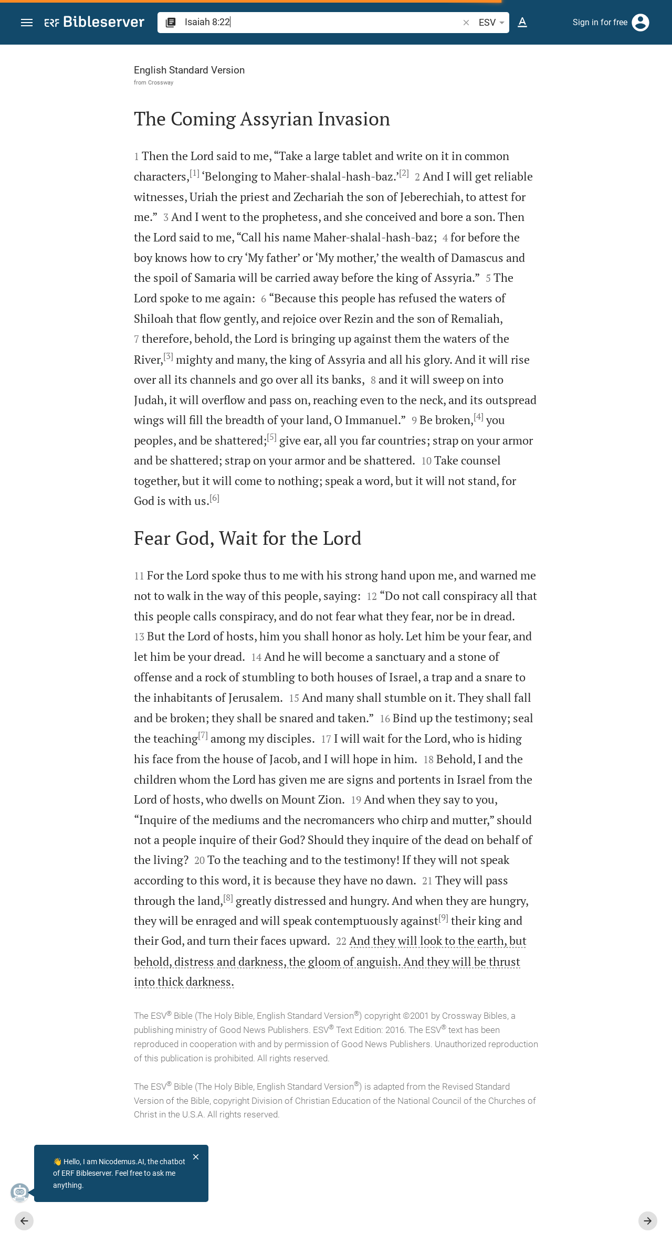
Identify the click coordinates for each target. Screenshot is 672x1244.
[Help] (655, 86)
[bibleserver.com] (94, 23)
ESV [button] (493, 22)
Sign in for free (600, 22)
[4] (117, 476)
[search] (322, 21)
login (506, 185)
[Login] (640, 22)
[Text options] (522, 22)
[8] (375, 976)
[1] (153, 172)
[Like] (465, 86)
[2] (362, 172)
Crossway (71, 82)
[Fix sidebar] (442, 54)
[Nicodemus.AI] (24, 1192)
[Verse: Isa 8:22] (524, 64)
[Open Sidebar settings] (638, 86)
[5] (284, 476)
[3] (337, 375)
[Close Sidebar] (442, 654)
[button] (27, 23)
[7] (230, 794)
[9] (307, 1016)
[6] (379, 537)
